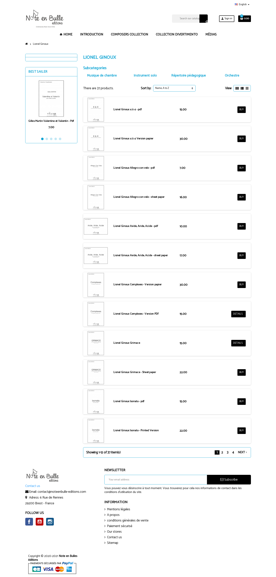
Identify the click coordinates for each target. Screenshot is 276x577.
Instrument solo (145, 75)
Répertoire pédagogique (188, 75)
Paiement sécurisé (119, 526)
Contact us (114, 537)
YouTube (39, 522)
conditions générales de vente (128, 520)
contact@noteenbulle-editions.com (62, 491)
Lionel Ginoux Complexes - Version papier (137, 284)
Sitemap (112, 543)
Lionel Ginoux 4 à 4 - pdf (127, 109)
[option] (51, 106)
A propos (113, 515)
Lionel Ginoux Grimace (126, 343)
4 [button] (55, 139)
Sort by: (146, 88)
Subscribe (229, 479)
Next (243, 452)
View (228, 88)
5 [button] (60, 139)
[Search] (190, 18)
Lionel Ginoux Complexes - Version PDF (136, 314)
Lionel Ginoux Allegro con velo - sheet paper (139, 197)
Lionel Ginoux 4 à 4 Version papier (133, 138)
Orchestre (232, 75)
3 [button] (51, 139)
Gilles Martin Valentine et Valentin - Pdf (51, 121)
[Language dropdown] (242, 5)
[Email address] (155, 479)
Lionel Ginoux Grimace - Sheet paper (134, 372)
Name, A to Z (162, 88)
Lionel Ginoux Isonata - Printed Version (136, 430)
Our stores (114, 531)
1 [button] (42, 139)
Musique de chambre (102, 75)
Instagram (50, 522)
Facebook (29, 522)
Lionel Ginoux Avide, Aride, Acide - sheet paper (140, 255)
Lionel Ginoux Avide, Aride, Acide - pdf (135, 226)
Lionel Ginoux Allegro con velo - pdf (134, 168)
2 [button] (47, 139)
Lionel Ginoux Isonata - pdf (128, 401)
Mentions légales (118, 509)
